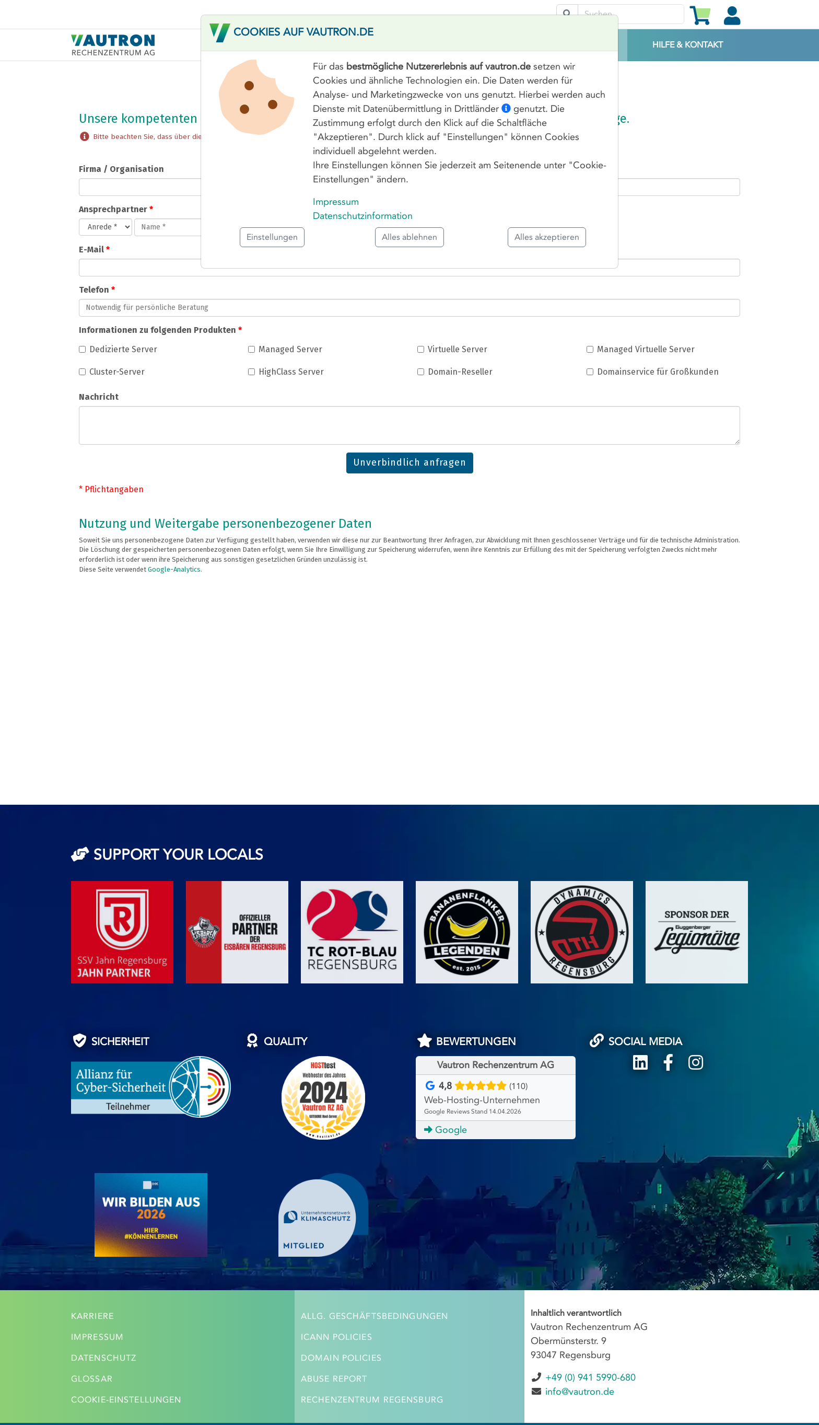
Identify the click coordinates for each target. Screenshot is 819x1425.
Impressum (336, 201)
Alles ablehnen (409, 237)
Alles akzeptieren (546, 237)
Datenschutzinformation (363, 216)
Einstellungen (272, 237)
